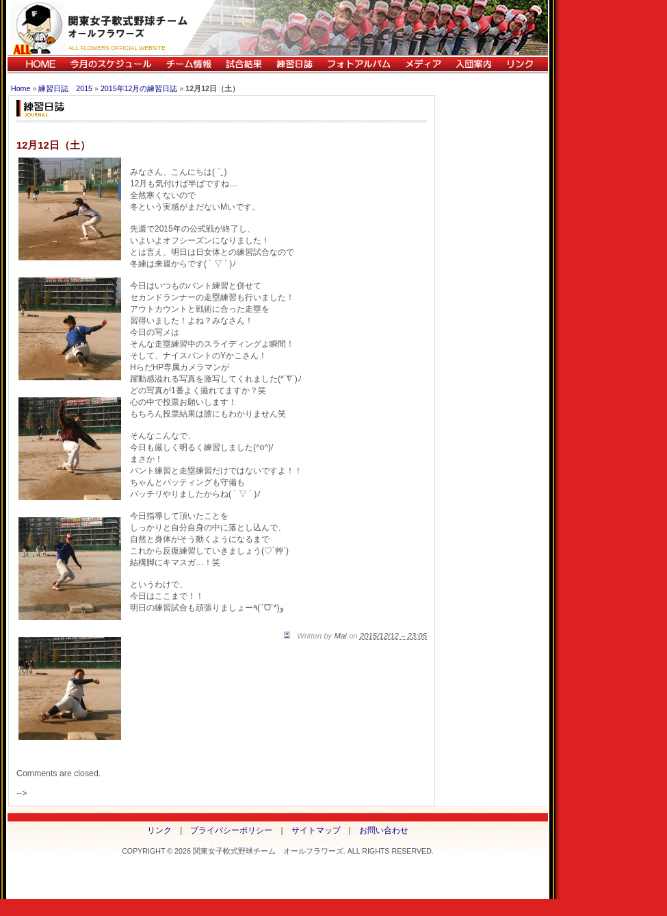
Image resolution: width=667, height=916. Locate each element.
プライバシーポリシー (231, 830)
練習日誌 (294, 64)
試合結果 (243, 64)
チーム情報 (188, 64)
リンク (523, 64)
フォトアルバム (358, 64)
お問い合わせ (383, 830)
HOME (35, 64)
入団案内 (473, 64)
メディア (422, 64)
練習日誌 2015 (65, 88)
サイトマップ (316, 830)
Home (20, 88)
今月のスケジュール (111, 64)
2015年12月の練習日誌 (139, 88)
